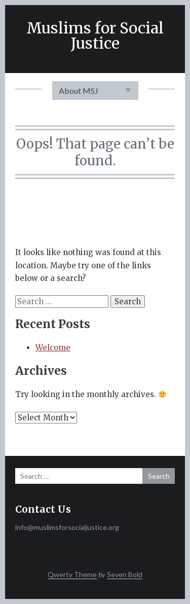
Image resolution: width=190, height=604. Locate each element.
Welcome (52, 347)
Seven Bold (124, 574)
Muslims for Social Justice (95, 35)
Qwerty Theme (72, 574)
